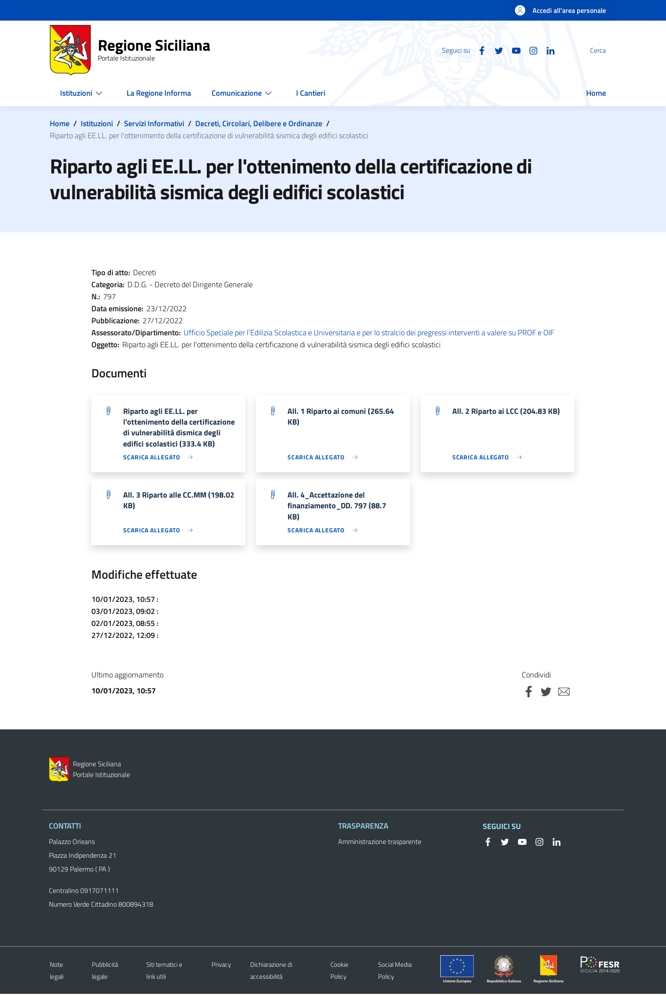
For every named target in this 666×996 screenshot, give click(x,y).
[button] (606, 50)
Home (60, 123)
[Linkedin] (530, 50)
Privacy (221, 967)
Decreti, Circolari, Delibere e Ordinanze (258, 123)
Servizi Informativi (154, 123)
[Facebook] (461, 50)
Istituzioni (97, 123)
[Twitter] (478, 50)
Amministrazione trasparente (379, 843)
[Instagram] (512, 50)
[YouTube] (495, 50)
